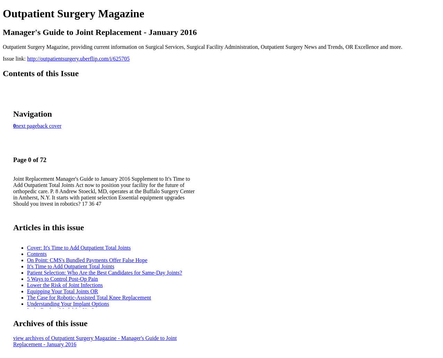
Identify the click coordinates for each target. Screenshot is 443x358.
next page (26, 126)
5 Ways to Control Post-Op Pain (62, 279)
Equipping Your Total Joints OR (62, 291)
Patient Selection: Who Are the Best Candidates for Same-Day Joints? (104, 273)
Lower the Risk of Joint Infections (65, 285)
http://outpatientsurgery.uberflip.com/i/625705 (78, 59)
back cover (49, 126)
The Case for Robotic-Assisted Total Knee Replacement (89, 298)
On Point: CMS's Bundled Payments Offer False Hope (87, 260)
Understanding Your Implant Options (68, 304)
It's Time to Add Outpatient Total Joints (70, 266)
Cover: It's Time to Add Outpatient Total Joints (79, 248)
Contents (37, 254)
